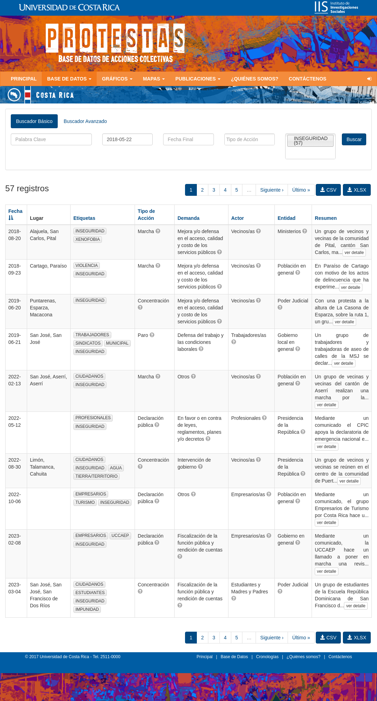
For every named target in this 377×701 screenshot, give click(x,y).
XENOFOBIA (87, 239)
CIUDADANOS (89, 376)
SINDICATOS (88, 343)
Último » (301, 190)
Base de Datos (234, 656)
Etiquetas (84, 218)
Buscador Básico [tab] (34, 121)
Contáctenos (307, 79)
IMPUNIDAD (87, 609)
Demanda (188, 218)
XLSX (356, 190)
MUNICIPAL (117, 343)
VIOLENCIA (86, 265)
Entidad (286, 218)
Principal (24, 79)
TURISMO (85, 502)
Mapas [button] (154, 79)
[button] (157, 231)
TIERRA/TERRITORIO (96, 476)
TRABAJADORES (92, 334)
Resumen (326, 218)
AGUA (116, 467)
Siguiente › (271, 190)
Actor (237, 218)
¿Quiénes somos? (254, 79)
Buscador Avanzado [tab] (85, 121)
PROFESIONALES (93, 417)
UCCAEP (120, 535)
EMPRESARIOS (90, 494)
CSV (328, 190)
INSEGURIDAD (89, 231)
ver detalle (354, 252)
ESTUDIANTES (90, 592)
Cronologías (267, 656)
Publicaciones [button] (197, 79)
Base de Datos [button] (69, 79)
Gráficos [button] (117, 79)
